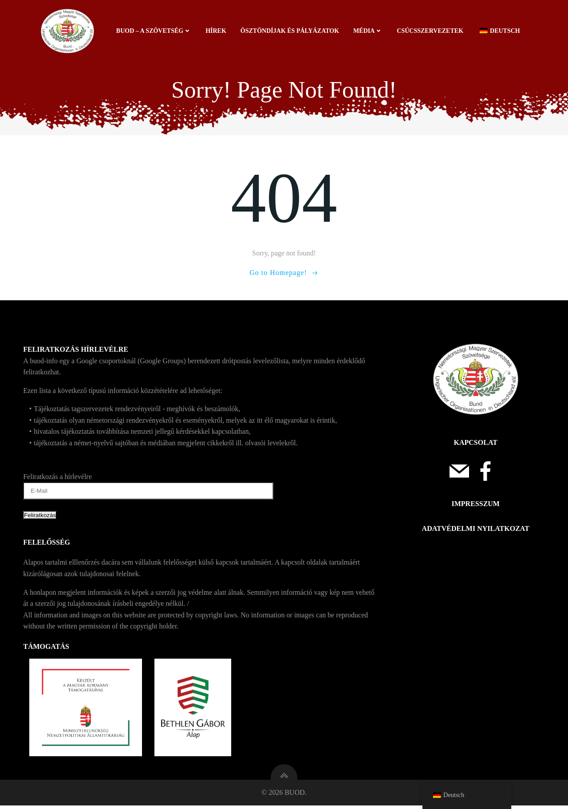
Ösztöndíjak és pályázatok (290, 30)
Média (368, 30)
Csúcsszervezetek (430, 30)
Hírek (216, 30)
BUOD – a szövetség (154, 30)
